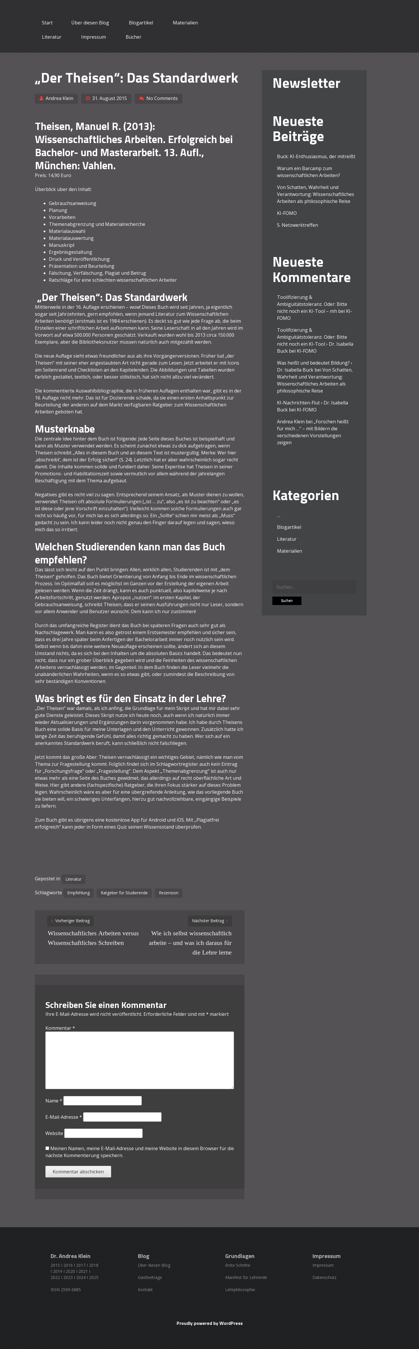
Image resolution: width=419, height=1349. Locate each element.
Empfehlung (78, 892)
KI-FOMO (287, 213)
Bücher (133, 37)
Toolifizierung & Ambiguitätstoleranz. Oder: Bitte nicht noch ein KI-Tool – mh (312, 304)
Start (47, 22)
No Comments (162, 98)
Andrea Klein (59, 98)
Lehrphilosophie (240, 1289)
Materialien (185, 22)
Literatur (51, 37)
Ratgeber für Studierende (124, 892)
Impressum (93, 37)
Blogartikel (141, 22)
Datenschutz (324, 1277)
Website (54, 1133)
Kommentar (60, 1028)
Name (53, 1101)
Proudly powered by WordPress (210, 1323)
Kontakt (145, 1289)
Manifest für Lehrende (246, 1277)
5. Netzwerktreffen (297, 225)
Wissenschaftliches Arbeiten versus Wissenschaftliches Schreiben (93, 938)
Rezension (168, 892)
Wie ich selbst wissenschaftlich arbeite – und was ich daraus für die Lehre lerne (190, 943)
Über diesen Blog (90, 22)
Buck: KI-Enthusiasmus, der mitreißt (316, 156)
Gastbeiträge (150, 1277)
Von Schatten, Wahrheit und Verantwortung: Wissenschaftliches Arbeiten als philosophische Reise (315, 194)
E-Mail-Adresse (63, 1117)
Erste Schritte (237, 1265)
